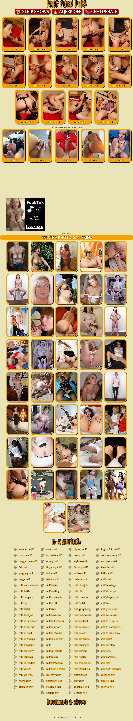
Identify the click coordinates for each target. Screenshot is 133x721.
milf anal (106, 579)
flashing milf (80, 567)
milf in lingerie (27, 626)
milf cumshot (81, 597)
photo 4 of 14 (93, 47)
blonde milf (25, 555)
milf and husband (28, 585)
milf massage (26, 644)
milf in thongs (26, 638)
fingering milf (53, 567)
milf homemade (82, 615)
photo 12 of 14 (53, 120)
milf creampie (54, 597)
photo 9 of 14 (93, 84)
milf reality (80, 656)
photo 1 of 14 (13, 47)
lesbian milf (52, 579)
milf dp (23, 603)
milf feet (106, 603)
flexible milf (107, 567)
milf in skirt (80, 632)
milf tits (105, 662)
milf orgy (106, 650)
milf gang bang (82, 609)
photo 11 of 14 (27, 120)
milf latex (106, 638)
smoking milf (53, 686)
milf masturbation (52, 646)
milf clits (78, 591)
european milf (109, 561)
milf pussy (52, 656)
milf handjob (26, 615)
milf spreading (27, 662)
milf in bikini (81, 621)
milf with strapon (111, 668)
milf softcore (108, 656)
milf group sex (109, 609)
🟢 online (13, 158)
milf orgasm (80, 650)
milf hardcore (53, 615)
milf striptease (54, 662)
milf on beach (81, 644)
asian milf (51, 549)
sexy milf (78, 680)
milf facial (79, 603)
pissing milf (80, 674)
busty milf (79, 555)
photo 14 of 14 (106, 120)
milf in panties (82, 626)
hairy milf (51, 573)
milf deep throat (110, 597)
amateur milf (26, 549)
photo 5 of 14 (119, 47)
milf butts (24, 591)
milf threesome (82, 662)
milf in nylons (53, 626)
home (61, 712)
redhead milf (108, 674)
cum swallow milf (110, 555)
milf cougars (26, 597)
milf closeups (108, 591)
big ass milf (80, 549)
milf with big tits (55, 668)
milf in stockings (110, 632)
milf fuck (51, 609)
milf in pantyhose (111, 626)
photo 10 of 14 (119, 84)
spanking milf (81, 686)
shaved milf (107, 680)
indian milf (79, 573)
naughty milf (53, 674)
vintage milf (80, 692)
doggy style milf (28, 561)
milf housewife (109, 615)
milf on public (54, 650)
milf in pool (25, 632)
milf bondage (108, 585)
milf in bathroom (28, 621)
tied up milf (52, 692)
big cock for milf (110, 549)
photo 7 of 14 (40, 84)
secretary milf (54, 680)
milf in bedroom (55, 621)
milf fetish (24, 609)
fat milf (23, 567)
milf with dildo (82, 668)
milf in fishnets (109, 621)
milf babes (52, 585)
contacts (70, 712)
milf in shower (54, 632)
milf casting (52, 591)
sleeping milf (26, 686)
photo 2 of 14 (40, 47)
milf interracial (82, 638)
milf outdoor (26, 656)
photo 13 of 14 (80, 120)
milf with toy (26, 674)
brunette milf (53, 555)
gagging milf (26, 573)
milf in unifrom (54, 638)
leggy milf (24, 579)
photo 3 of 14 (66, 47)
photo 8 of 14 (66, 84)
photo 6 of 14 (13, 84)
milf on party (26, 650)
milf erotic (52, 603)
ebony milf (52, 561)
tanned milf (107, 686)
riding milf (24, 680)
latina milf (106, 573)
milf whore (25, 668)
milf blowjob (81, 585)
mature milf (80, 579)
